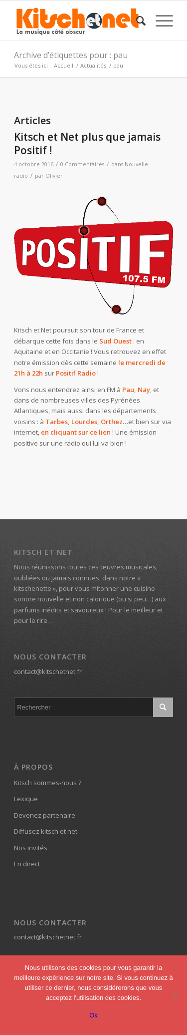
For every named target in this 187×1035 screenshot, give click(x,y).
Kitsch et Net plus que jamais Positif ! (87, 143)
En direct (27, 863)
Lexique (26, 798)
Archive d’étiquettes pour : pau (71, 55)
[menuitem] (136, 21)
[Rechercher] (136, 21)
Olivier (54, 175)
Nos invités (30, 847)
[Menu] (159, 21)
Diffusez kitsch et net (45, 831)
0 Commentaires (82, 164)
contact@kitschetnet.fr (48, 671)
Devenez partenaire (44, 815)
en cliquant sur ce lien (76, 432)
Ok (93, 1015)
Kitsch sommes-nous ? (47, 782)
